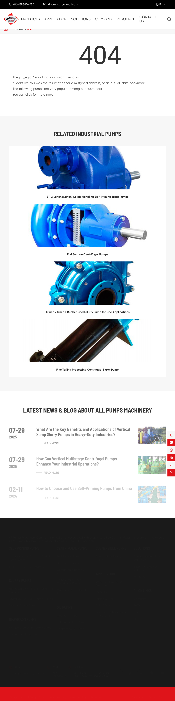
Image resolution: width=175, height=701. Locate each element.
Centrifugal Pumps (72, 546)
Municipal (140, 575)
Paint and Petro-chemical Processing (112, 612)
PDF (136, 617)
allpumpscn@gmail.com (62, 4)
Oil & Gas (102, 590)
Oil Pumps (64, 605)
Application (55, 19)
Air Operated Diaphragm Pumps (30, 626)
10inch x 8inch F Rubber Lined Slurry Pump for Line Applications (87, 312)
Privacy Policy (157, 695)
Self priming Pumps (24, 546)
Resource (126, 19)
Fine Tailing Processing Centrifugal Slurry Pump (87, 369)
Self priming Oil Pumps (71, 627)
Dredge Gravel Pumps (23, 603)
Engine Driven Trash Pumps (26, 564)
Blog (137, 610)
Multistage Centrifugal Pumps (71, 589)
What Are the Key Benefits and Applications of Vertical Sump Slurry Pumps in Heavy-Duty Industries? (83, 433)
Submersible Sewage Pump (109, 556)
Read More (47, 444)
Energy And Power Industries (145, 566)
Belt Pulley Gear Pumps (72, 620)
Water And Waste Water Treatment (112, 582)
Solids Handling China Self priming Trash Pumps (31, 556)
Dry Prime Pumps (68, 561)
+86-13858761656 (23, 4)
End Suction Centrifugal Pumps (87, 254)
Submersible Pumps (111, 546)
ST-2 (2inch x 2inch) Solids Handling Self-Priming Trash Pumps (87, 196)
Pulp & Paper (104, 603)
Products (30, 19)
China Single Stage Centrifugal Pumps (69, 579)
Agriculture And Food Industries (147, 556)
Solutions (81, 19)
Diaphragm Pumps (23, 617)
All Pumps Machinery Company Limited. (51, 695)
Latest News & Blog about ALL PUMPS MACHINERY (87, 410)
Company (103, 19)
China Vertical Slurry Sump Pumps (31, 597)
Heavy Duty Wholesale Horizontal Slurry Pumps (31, 588)
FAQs (137, 603)
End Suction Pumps (69, 554)
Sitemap (137, 695)
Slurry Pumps (20, 579)
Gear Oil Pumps (67, 613)
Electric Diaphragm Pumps (26, 632)
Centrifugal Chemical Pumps (71, 569)
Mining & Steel (105, 597)
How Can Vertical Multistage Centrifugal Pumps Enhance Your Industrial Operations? (76, 463)
